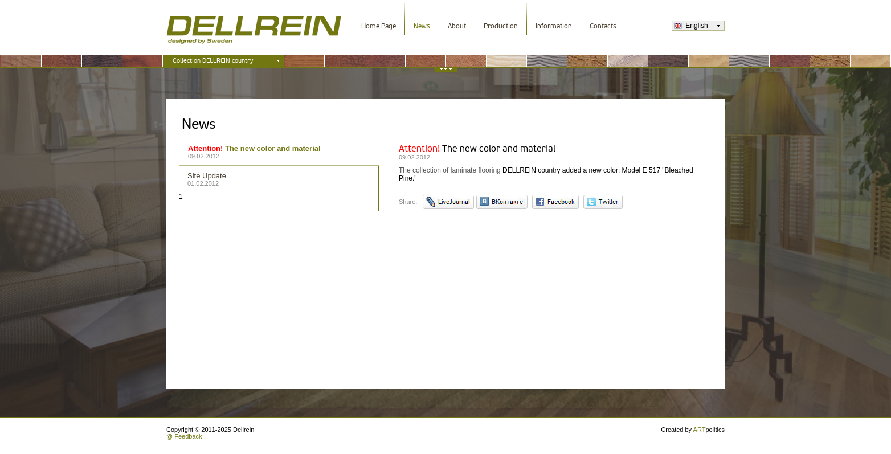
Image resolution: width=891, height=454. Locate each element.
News (422, 26)
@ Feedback (184, 436)
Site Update (279, 179)
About (457, 26)
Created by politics (693, 429)
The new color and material (279, 151)
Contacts (603, 26)
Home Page (378, 26)
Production (501, 26)
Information (554, 26)
